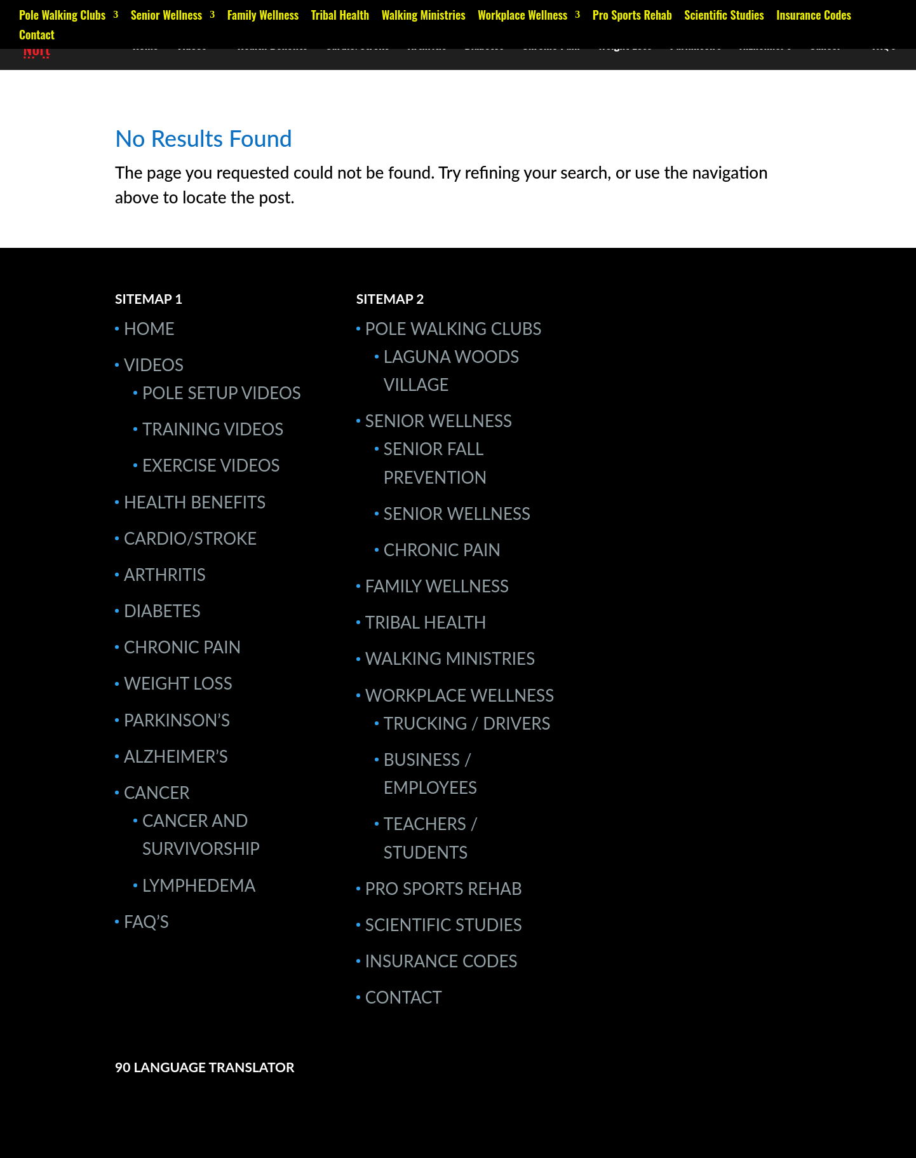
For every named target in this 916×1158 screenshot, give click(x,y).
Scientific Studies (724, 16)
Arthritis (427, 46)
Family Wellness (263, 16)
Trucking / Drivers (467, 723)
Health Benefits (272, 46)
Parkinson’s (696, 46)
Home (146, 46)
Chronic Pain (551, 46)
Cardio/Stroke (357, 46)
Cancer (825, 46)
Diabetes (484, 46)
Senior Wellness (167, 16)
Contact (37, 36)
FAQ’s (884, 46)
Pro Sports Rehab (632, 16)
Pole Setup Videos (221, 393)
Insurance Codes (813, 16)
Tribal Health (340, 16)
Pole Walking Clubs (62, 16)
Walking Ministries (424, 16)
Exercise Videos (211, 465)
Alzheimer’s (765, 46)
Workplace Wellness (522, 16)
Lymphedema (198, 885)
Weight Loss (625, 46)
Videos (191, 46)
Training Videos (212, 429)
